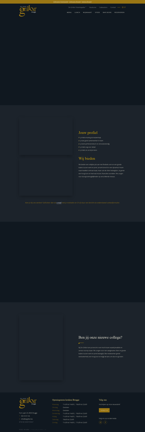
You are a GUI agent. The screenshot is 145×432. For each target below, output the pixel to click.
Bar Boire (107, 12)
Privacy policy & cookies (37, 429)
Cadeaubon (103, 7)
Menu (69, 12)
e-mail (59, 203)
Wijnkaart (87, 12)
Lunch (77, 12)
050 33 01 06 (24, 416)
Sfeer (97, 12)
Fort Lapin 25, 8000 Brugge (28, 413)
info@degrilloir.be (26, 419)
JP (45, 429)
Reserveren (119, 12)
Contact (113, 7)
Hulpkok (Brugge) (87, 2)
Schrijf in (104, 410)
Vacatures (92, 7)
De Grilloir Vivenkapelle (77, 7)
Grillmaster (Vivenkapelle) (60, 2)
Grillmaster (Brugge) (75, 2)
